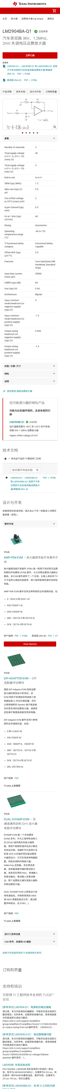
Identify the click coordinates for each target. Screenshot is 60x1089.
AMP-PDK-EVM (13, 557)
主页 (5, 18)
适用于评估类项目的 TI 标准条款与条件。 (23, 953)
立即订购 (30, 55)
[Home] (29, 4)
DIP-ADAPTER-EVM (16, 678)
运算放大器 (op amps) (32, 18)
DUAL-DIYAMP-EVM (16, 819)
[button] (5, 11)
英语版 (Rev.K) (14, 80)
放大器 (14, 18)
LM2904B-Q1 (16, 422)
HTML (27, 74)
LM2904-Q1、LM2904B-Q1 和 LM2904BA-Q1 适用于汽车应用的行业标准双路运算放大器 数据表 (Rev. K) (32, 70)
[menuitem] (27, 11)
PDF (19, 74)
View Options (30, 644)
